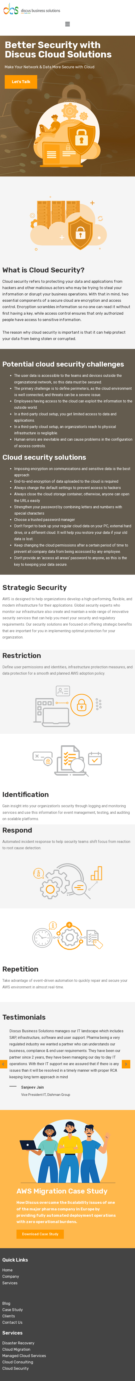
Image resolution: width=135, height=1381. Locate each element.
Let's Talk (21, 82)
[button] (40, 1234)
